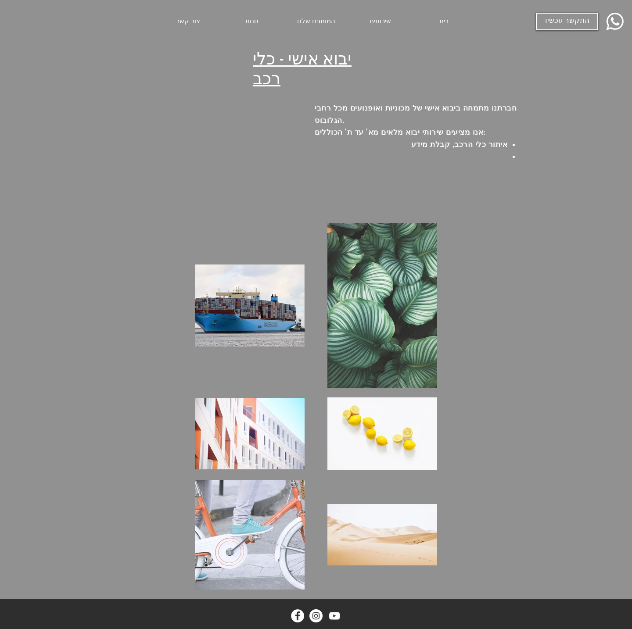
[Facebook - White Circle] (297, 615)
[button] (380, 21)
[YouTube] (334, 615)
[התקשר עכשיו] (567, 21)
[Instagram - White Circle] (316, 615)
